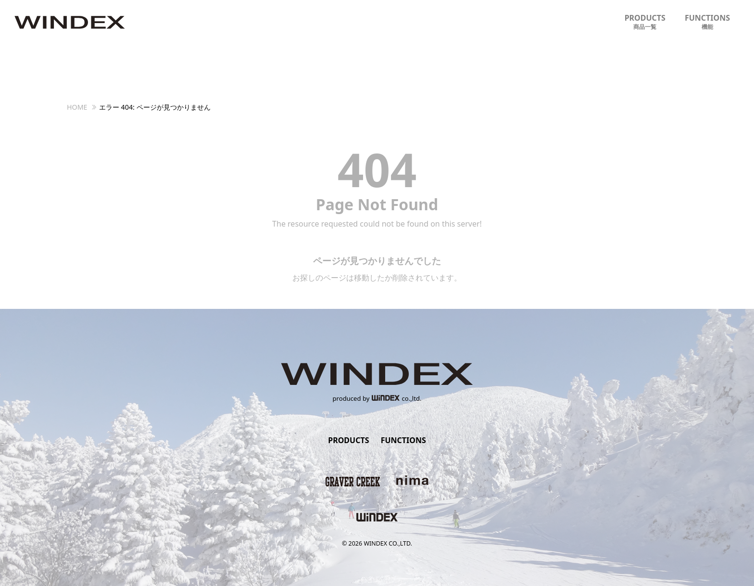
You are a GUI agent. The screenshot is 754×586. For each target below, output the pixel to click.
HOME (77, 107)
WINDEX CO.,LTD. (388, 543)
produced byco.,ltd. (377, 398)
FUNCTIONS (707, 22)
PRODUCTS (645, 22)
